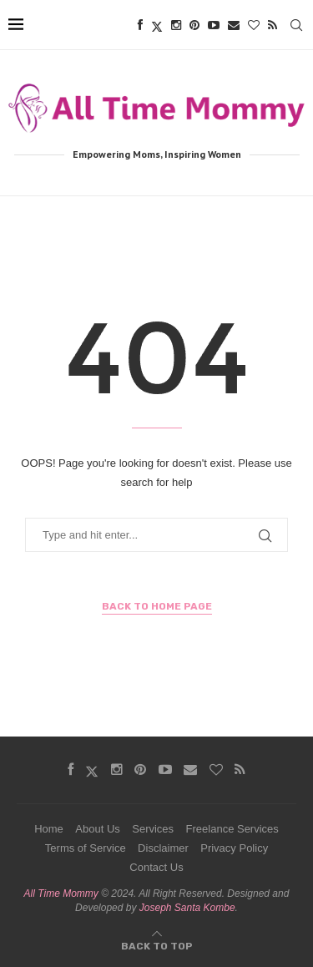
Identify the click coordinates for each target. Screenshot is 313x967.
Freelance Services (232, 829)
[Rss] (272, 25)
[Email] (234, 25)
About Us (97, 829)
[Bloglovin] (254, 25)
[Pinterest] (194, 25)
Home (48, 829)
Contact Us (156, 867)
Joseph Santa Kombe (187, 908)
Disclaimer (163, 848)
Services (153, 829)
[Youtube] (214, 25)
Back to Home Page (157, 606)
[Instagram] (176, 25)
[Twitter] (157, 25)
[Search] (296, 25)
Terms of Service (85, 848)
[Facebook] (140, 25)
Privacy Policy (234, 848)
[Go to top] (157, 945)
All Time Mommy (61, 893)
